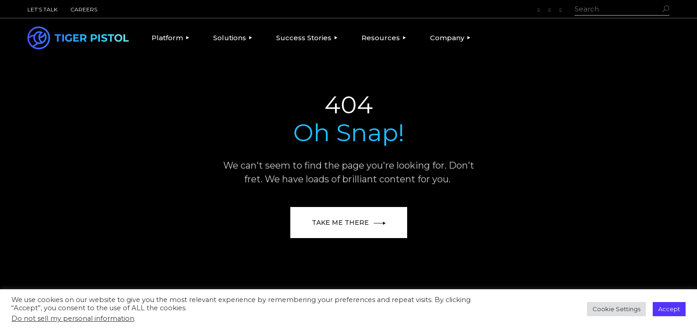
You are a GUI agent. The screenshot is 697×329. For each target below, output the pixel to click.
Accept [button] (669, 309)
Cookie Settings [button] (616, 309)
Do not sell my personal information (72, 318)
